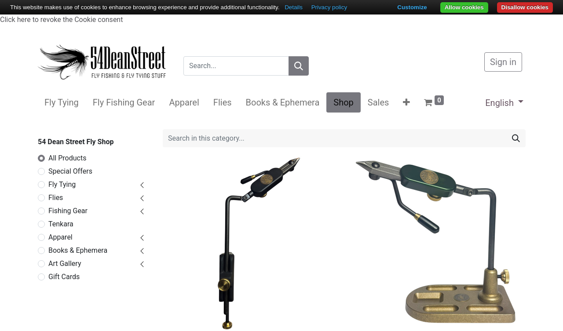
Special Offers (70, 171)
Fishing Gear (68, 211)
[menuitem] (61, 102)
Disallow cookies (524, 7)
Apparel (60, 237)
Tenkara (60, 224)
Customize (412, 7)
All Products (67, 158)
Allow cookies (464, 7)
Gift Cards (64, 277)
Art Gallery (64, 263)
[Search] (299, 66)
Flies (55, 197)
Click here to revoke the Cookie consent (61, 19)
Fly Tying (62, 184)
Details (294, 7)
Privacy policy (329, 7)
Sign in (503, 62)
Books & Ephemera (77, 250)
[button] (406, 102)
